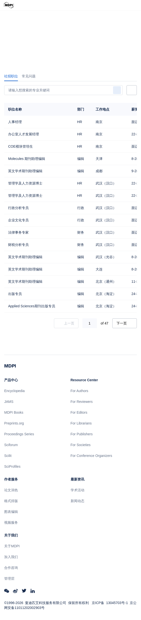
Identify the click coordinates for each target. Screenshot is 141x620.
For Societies (81, 445)
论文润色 (11, 490)
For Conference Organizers (91, 456)
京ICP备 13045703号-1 (110, 603)
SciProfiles (12, 466)
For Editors (79, 412)
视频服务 (11, 522)
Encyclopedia (14, 391)
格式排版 (11, 501)
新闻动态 (77, 501)
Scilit (8, 456)
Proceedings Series (19, 434)
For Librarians (81, 423)
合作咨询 (11, 568)
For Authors (79, 391)
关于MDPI (12, 546)
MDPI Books (13, 412)
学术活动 (77, 490)
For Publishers (82, 434)
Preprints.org (14, 423)
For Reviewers (82, 402)
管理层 (9, 578)
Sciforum (11, 445)
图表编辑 (11, 512)
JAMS (8, 402)
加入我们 (11, 557)
